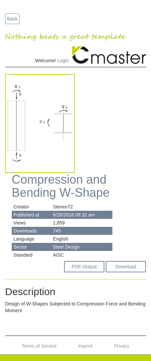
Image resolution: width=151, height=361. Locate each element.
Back (12, 18)
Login (63, 60)
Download (125, 266)
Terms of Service (39, 346)
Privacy (121, 346)
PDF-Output (84, 266)
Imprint (85, 346)
